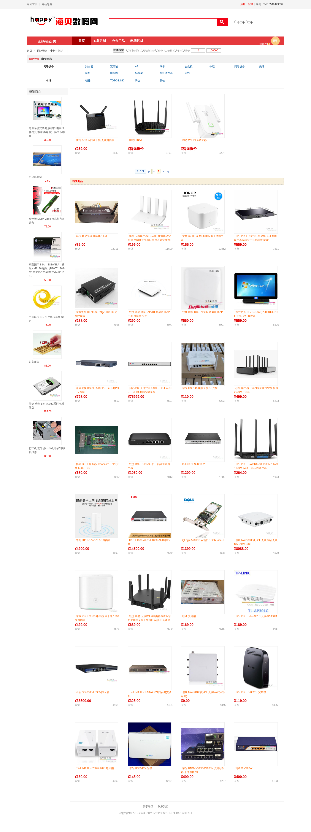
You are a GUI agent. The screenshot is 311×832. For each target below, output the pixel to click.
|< (149, 171)
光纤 (261, 66)
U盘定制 (100, 41)
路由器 (89, 66)
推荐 (179, 50)
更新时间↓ (135, 50)
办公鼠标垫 (35, 176)
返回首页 (32, 4)
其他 (162, 80)
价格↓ (161, 50)
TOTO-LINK (117, 80)
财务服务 (34, 361)
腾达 (137, 80)
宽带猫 (114, 66)
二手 (250, 22)
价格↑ (170, 50)
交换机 (188, 66)
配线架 (139, 73)
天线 (187, 73)
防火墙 (114, 73)
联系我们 (163, 806)
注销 (258, 4)
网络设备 (42, 50)
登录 (250, 4)
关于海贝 (148, 806)
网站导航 (47, 4)
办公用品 (118, 41)
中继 (53, 50)
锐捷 (87, 80)
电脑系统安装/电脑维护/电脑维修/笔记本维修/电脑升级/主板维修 (47, 132)
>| (168, 171)
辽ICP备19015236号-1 (179, 813)
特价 (187, 50)
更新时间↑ (149, 50)
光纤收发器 (166, 73)
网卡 (162, 66)
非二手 (241, 22)
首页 (81, 41)
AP (136, 66)
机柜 (87, 73)
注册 (243, 4)
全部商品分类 (47, 41)
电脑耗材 (136, 41)
